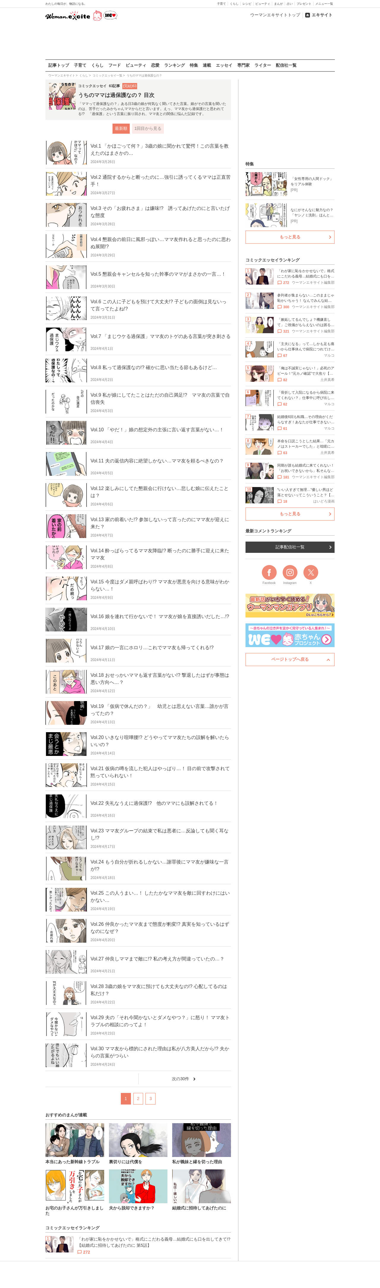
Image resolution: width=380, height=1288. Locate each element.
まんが (278, 3)
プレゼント (304, 3)
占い (290, 3)
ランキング (174, 65)
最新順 (121, 128)
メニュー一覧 (324, 3)
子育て (221, 3)
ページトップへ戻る (290, 659)
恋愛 (155, 65)
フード (114, 65)
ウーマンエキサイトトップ (275, 14)
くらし (234, 3)
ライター (262, 65)
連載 (207, 65)
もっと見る (290, 236)
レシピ (247, 3)
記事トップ (58, 65)
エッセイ (224, 65)
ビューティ (262, 3)
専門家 (243, 65)
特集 (194, 65)
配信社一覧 (286, 65)
